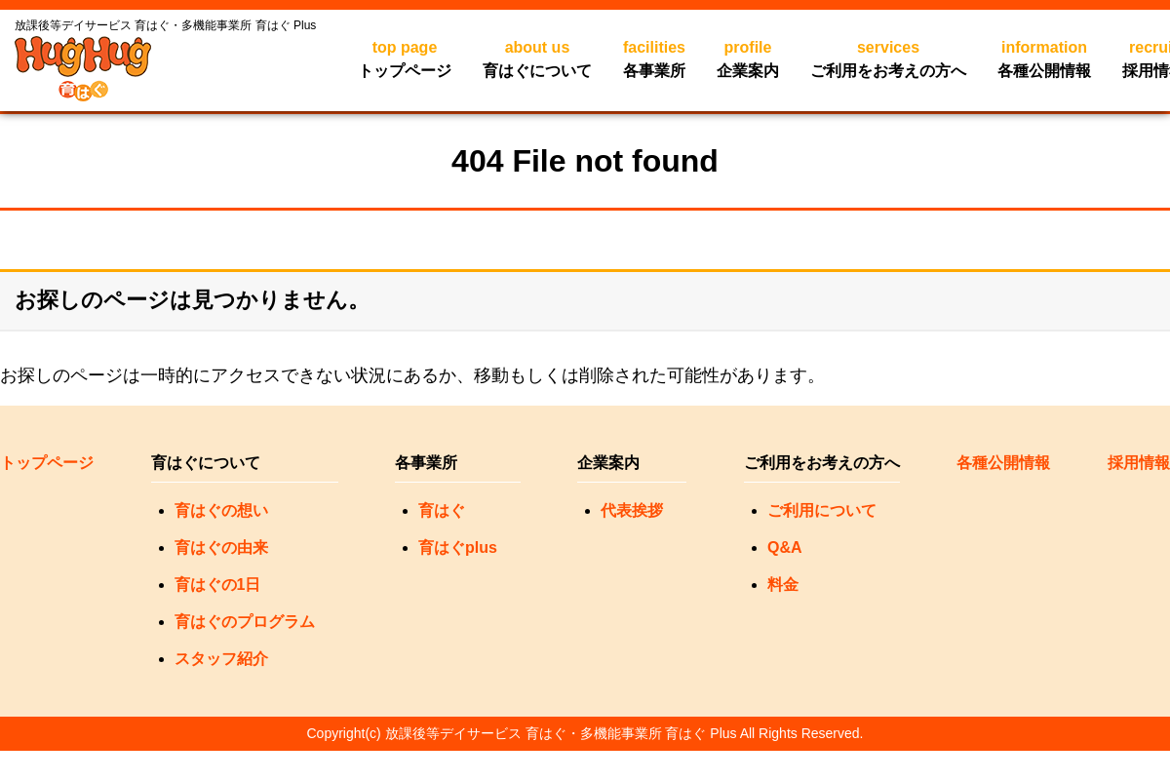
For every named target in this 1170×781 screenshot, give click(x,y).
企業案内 (748, 57)
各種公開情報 (1044, 57)
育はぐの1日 (218, 584)
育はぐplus (457, 547)
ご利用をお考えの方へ (888, 57)
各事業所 (654, 57)
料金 (783, 584)
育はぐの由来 (221, 547)
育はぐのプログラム (245, 621)
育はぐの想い (221, 510)
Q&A (784, 547)
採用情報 (1139, 462)
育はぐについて (537, 57)
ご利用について (822, 510)
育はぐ (441, 510)
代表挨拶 (632, 510)
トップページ (404, 57)
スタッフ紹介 (221, 658)
